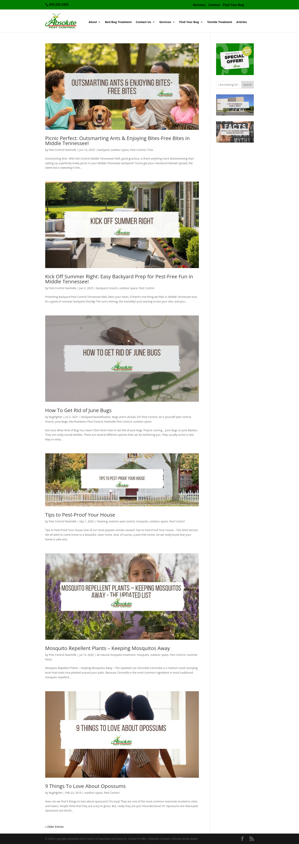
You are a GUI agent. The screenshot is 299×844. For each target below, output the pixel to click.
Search (247, 84)
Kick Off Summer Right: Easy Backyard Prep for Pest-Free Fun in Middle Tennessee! (119, 279)
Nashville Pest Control (118, 421)
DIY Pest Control (147, 417)
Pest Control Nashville (63, 150)
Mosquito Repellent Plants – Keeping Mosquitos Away (107, 648)
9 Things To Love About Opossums (85, 785)
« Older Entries (54, 827)
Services (165, 22)
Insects (113, 288)
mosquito (142, 521)
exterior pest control (122, 521)
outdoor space (120, 150)
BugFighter (56, 417)
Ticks (150, 150)
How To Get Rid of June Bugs (78, 410)
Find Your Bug (189, 22)
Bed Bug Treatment (118, 22)
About (93, 22)
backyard (103, 150)
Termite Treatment (219, 22)
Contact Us (143, 22)
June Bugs (61, 421)
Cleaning (102, 521)
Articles (241, 22)
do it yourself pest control (175, 417)
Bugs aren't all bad (123, 417)
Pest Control (138, 150)
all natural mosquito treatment (116, 655)
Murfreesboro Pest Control (86, 421)
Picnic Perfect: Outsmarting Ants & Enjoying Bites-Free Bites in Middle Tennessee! (117, 141)
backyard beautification (96, 417)
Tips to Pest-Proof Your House (80, 514)
